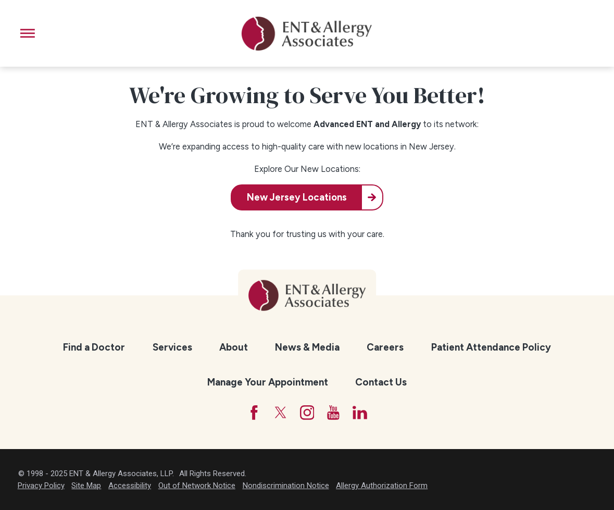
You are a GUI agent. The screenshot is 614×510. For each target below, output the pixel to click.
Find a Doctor (94, 347)
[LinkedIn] (360, 412)
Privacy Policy (41, 485)
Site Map (86, 485)
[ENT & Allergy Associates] (307, 33)
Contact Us (381, 382)
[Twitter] (280, 412)
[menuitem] (94, 347)
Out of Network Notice (196, 485)
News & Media (307, 347)
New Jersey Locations (297, 197)
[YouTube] (333, 412)
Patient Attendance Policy (491, 347)
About (233, 347)
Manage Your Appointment (267, 382)
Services (172, 347)
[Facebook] (254, 412)
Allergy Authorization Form (382, 485)
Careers (385, 347)
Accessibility (129, 485)
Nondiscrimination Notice (286, 485)
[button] (27, 33)
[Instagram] (307, 412)
